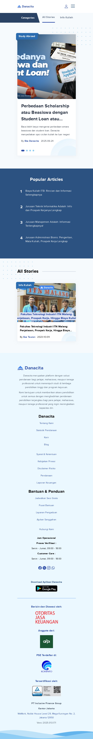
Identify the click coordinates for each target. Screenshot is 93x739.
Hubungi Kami (46, 529)
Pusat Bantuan (46, 505)
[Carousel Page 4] (33, 150)
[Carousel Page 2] (27, 150)
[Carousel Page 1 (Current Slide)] (22, 150)
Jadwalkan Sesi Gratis (46, 498)
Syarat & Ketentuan (46, 454)
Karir (46, 437)
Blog (46, 444)
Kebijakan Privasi (46, 461)
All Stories (48, 17)
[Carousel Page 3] (30, 150)
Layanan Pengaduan (46, 512)
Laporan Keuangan (46, 482)
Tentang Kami (46, 423)
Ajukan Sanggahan (46, 519)
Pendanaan (46, 475)
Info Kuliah (66, 17)
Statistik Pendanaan (46, 430)
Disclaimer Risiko (47, 468)
